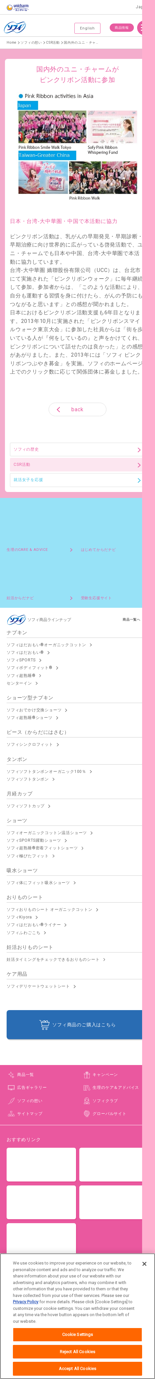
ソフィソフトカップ (26, 806)
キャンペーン (105, 1074)
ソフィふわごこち (23, 932)
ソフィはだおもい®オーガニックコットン (46, 645)
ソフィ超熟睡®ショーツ (30, 717)
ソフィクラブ (105, 1100)
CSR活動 (22, 464)
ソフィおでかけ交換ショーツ (34, 710)
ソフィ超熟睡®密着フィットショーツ (42, 848)
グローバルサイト (109, 1113)
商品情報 (122, 27)
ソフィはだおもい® (25, 652)
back (77, 409)
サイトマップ (30, 1113)
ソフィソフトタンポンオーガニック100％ (46, 771)
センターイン (19, 683)
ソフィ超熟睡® (21, 675)
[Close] (144, 1267)
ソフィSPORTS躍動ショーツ (34, 840)
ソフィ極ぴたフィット (28, 856)
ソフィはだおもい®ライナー (34, 924)
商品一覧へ (131, 619)
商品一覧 (25, 1074)
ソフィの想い (30, 1100)
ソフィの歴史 (26, 449)
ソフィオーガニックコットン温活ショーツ (47, 832)
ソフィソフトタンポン (28, 779)
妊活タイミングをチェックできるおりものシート (53, 959)
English (87, 28)
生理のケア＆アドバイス (116, 1087)
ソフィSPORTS (21, 660)
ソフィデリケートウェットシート (38, 986)
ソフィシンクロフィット (30, 744)
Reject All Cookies (77, 1355)
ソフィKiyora (19, 917)
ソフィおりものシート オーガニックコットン (50, 909)
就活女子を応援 (28, 479)
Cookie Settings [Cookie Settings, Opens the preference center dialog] (77, 1338)
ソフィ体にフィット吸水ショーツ (38, 882)
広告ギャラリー (32, 1087)
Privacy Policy (25, 1305)
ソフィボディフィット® (30, 667)
